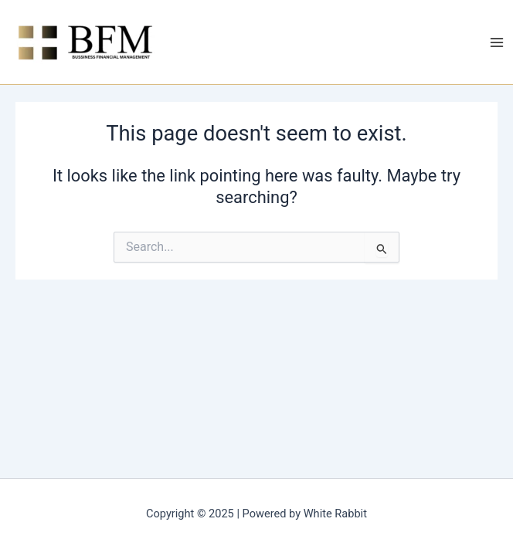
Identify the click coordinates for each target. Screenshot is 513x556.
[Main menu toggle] (497, 42)
